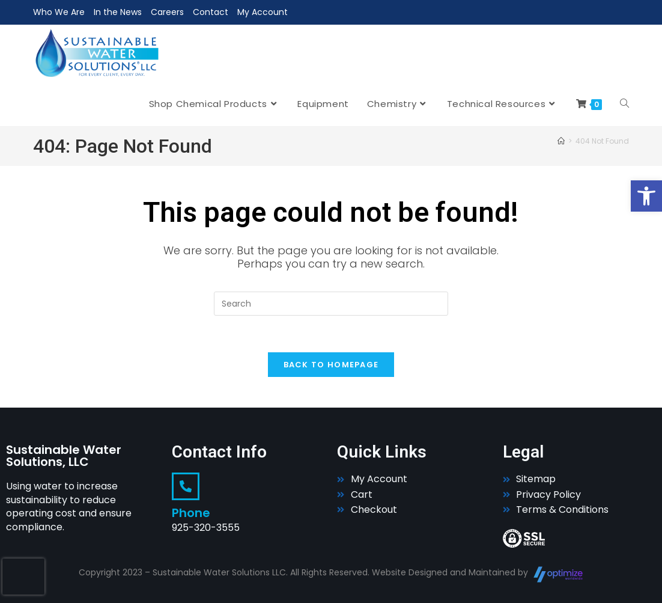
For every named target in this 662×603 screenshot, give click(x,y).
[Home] (561, 141)
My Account (262, 12)
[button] (646, 196)
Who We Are (59, 12)
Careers (167, 12)
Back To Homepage (331, 364)
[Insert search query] (331, 304)
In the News (118, 12)
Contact (210, 12)
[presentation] (23, 577)
